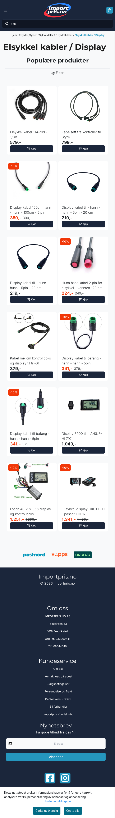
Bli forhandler (58, 706)
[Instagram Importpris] (65, 778)
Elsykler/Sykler (28, 35)
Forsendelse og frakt (58, 691)
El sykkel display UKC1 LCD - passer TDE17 (83, 511)
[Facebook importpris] (50, 778)
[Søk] (57, 23)
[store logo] (57, 10)
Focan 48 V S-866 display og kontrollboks (30, 511)
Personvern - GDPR (58, 699)
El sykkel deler (64, 35)
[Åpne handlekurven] (109, 10)
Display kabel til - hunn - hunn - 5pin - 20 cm (29, 285)
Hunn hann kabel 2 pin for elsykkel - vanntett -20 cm (82, 285)
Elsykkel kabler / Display (90, 35)
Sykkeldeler (46, 35)
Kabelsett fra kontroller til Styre (81, 134)
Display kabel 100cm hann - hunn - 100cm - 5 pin (30, 209)
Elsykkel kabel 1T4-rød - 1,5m (28, 134)
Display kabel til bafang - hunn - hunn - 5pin (30, 436)
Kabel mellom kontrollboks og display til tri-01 (30, 360)
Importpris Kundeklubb (58, 714)
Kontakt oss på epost (58, 676)
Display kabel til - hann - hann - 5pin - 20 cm (81, 209)
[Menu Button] (5, 10)
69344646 (60, 646)
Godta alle (72, 810)
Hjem (14, 35)
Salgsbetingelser (58, 684)
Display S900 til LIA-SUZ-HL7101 (82, 436)
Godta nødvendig (47, 810)
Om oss (58, 668)
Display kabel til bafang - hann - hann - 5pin (81, 360)
